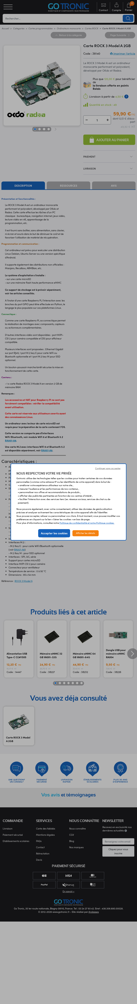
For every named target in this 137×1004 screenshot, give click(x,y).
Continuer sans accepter (108, 468)
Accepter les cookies (54, 533)
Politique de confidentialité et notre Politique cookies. (86, 522)
